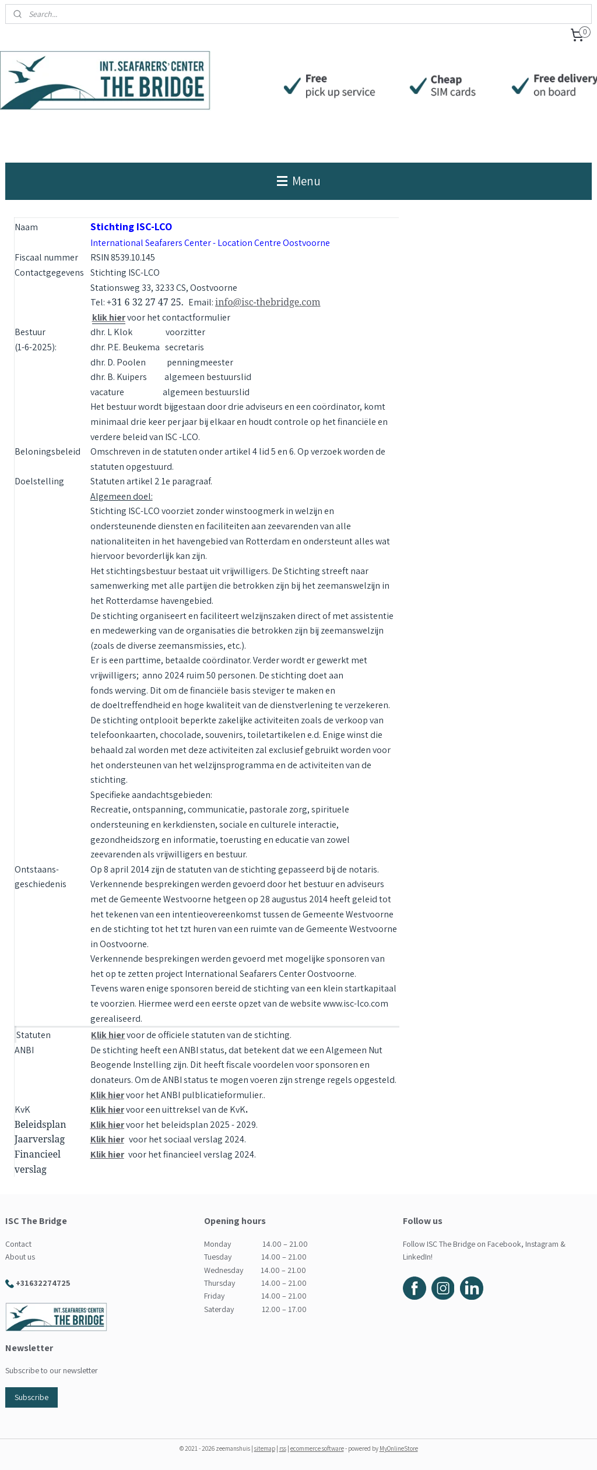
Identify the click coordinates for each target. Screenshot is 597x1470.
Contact (18, 1244)
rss (282, 1448)
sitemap (264, 1448)
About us (20, 1256)
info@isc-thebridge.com (268, 302)
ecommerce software (317, 1448)
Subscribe (31, 1397)
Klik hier (108, 1035)
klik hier (108, 317)
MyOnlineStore (399, 1448)
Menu (299, 181)
